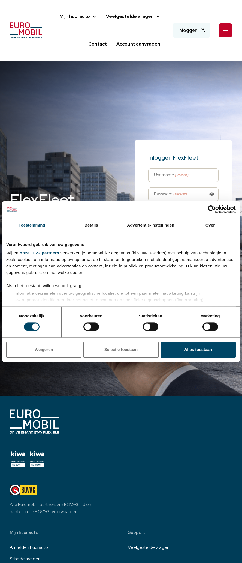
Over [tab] (210, 225)
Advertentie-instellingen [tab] (150, 225)
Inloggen (187, 30)
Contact (97, 44)
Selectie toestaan (121, 349)
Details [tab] (91, 225)
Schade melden (25, 559)
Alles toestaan (198, 349)
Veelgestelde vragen (129, 16)
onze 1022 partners (39, 253)
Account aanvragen (138, 44)
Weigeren (44, 349)
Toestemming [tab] (32, 225)
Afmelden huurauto (29, 547)
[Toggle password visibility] (212, 194)
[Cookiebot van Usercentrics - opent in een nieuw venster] (212, 209)
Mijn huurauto (74, 16)
